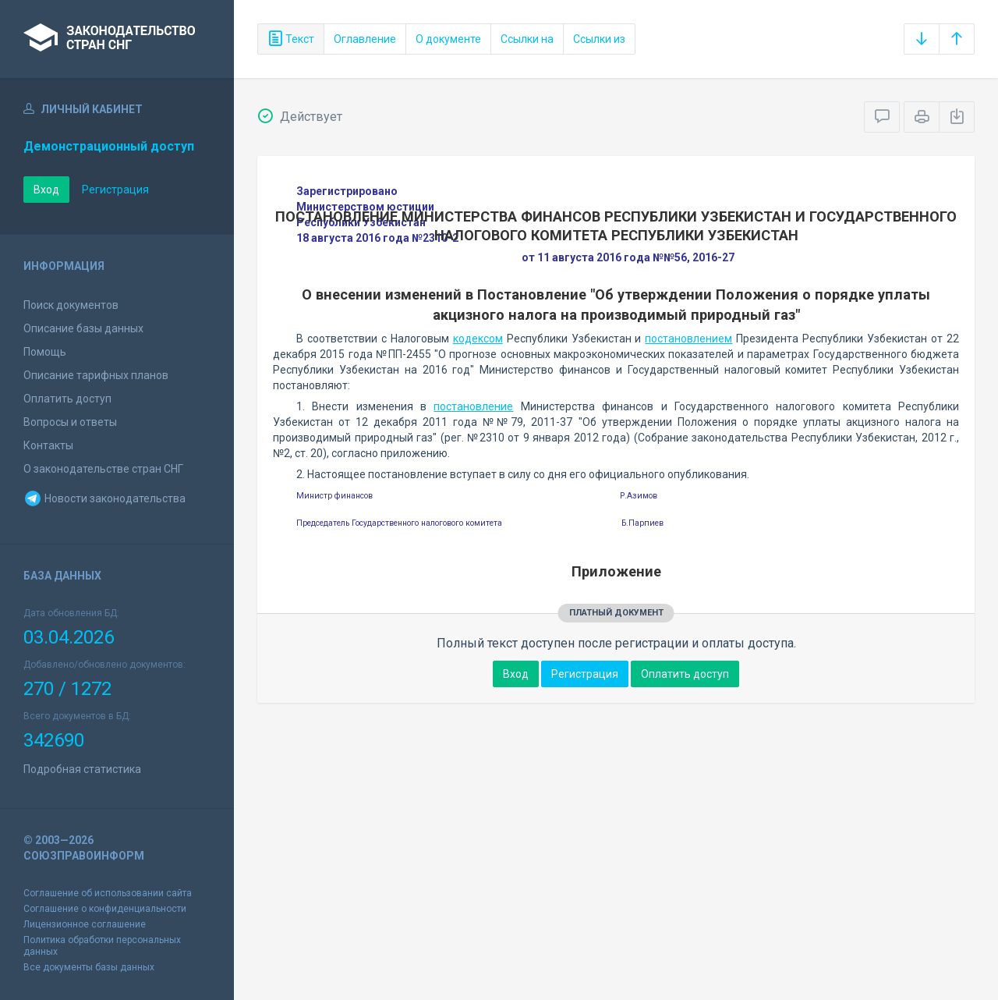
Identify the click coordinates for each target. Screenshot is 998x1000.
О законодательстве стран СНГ (103, 469)
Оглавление (365, 39)
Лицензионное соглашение (84, 924)
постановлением (688, 338)
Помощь (44, 352)
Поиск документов (71, 305)
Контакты (48, 445)
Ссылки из (599, 39)
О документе (448, 39)
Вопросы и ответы (70, 422)
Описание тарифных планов (95, 375)
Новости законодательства (104, 498)
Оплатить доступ (67, 398)
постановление (473, 406)
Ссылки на (527, 39)
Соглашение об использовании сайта (107, 893)
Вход (46, 189)
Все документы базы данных (88, 967)
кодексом (478, 338)
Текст (290, 39)
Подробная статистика (82, 769)
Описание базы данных (83, 328)
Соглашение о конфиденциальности (104, 908)
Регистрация (115, 189)
